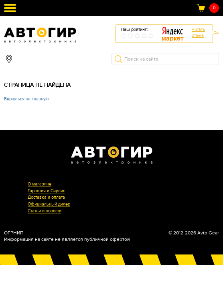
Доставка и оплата (46, 197)
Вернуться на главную (26, 99)
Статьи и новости (44, 211)
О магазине (39, 184)
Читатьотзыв (198, 32)
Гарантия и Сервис (46, 191)
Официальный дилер (49, 204)
